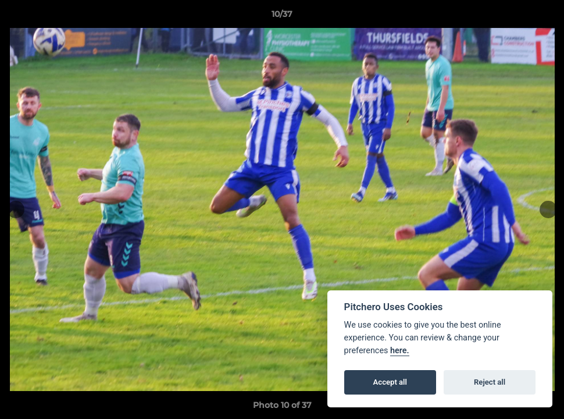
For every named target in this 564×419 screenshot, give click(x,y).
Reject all (489, 382)
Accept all (390, 382)
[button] (543, 17)
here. (399, 351)
